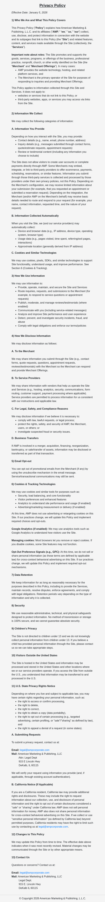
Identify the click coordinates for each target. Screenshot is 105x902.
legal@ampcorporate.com (34, 750)
